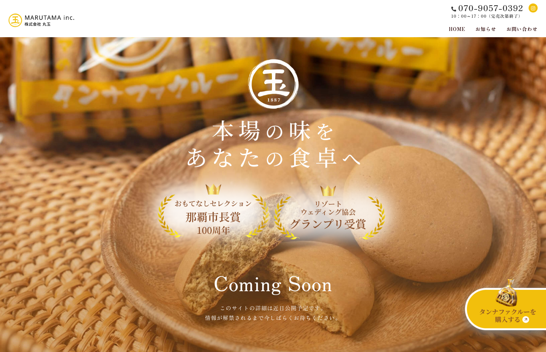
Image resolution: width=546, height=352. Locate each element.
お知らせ (485, 28)
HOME (457, 28)
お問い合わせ (522, 28)
